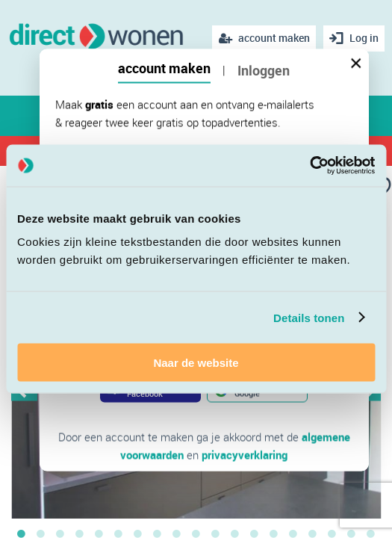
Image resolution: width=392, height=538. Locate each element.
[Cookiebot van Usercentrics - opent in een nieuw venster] (309, 166)
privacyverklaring (244, 455)
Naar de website (195, 362)
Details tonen (308, 317)
